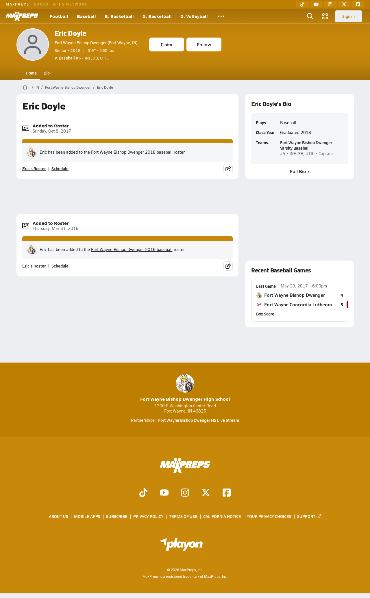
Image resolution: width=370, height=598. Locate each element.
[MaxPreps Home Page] (25, 87)
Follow (204, 44)
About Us (58, 516)
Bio (47, 73)
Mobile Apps (87, 516)
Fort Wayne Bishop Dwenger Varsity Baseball (306, 145)
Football (59, 16)
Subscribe (116, 516)
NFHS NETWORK (70, 4)
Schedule (60, 168)
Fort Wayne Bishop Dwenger (68, 87)
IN (37, 87)
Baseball (86, 16)
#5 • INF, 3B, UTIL (82, 58)
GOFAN (41, 4)
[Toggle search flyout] (310, 16)
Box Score (265, 314)
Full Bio (299, 171)
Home (31, 73)
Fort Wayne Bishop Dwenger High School (185, 388)
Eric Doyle (70, 33)
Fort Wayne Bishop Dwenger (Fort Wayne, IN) (96, 42)
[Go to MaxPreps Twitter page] (205, 493)
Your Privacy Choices (269, 516)
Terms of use (183, 516)
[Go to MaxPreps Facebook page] (226, 493)
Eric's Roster (34, 168)
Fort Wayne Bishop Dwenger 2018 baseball (132, 152)
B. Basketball (119, 16)
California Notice (222, 516)
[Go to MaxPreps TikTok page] (143, 493)
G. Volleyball (194, 16)
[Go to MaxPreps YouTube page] (164, 493)
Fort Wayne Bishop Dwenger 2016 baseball (132, 249)
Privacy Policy (148, 516)
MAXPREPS (17, 4)
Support (309, 516)
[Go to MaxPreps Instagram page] (185, 493)
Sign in (348, 16)
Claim (166, 44)
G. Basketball (157, 16)
